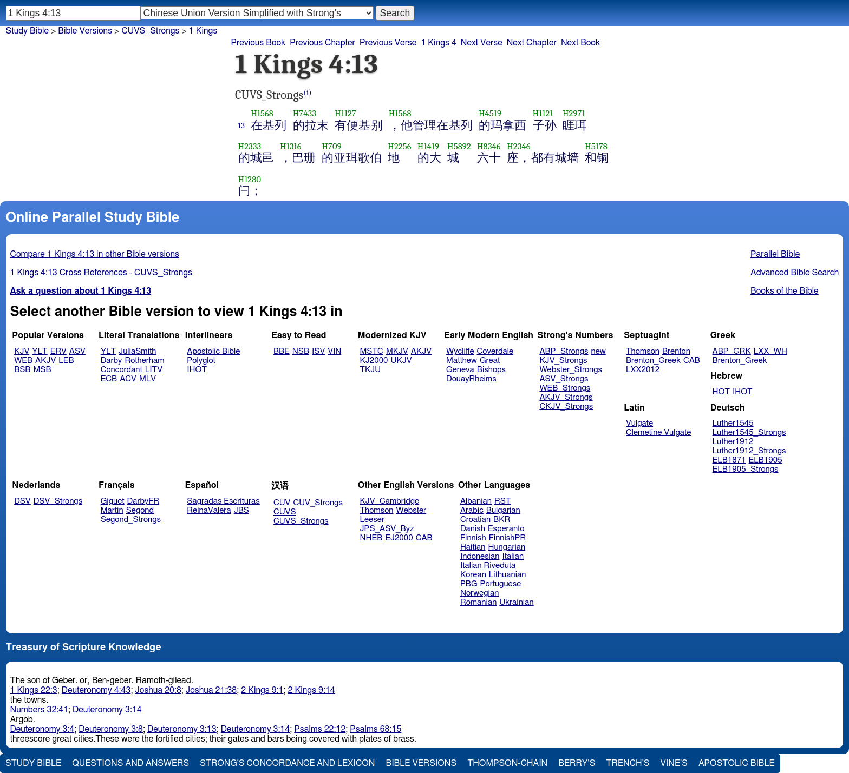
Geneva (460, 370)
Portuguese (500, 584)
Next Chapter (532, 42)
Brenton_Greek (653, 360)
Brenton (676, 351)
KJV (21, 351)
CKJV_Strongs (566, 406)
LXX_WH (770, 351)
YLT (39, 351)
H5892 (459, 146)
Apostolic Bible (736, 763)
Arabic (472, 510)
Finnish (473, 538)
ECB (109, 379)
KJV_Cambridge (390, 501)
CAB (691, 360)
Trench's (627, 763)
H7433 (304, 113)
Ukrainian (516, 602)
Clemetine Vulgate (658, 432)
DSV (22, 501)
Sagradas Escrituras (223, 501)
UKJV (401, 360)
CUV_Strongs (317, 503)
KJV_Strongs (563, 360)
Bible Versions (85, 31)
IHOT (197, 370)
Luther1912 (733, 442)
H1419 (428, 146)
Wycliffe (460, 351)
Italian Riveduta (487, 565)
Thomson (642, 351)
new (598, 351)
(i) (308, 92)
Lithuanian (507, 575)
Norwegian (479, 593)
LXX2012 (642, 370)
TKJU (370, 370)
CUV (282, 503)
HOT (721, 392)
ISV (318, 351)
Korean (473, 575)
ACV (128, 379)
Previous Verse (388, 42)
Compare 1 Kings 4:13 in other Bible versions (94, 254)
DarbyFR (143, 501)
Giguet (113, 501)
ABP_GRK (732, 351)
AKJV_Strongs (565, 397)
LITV (153, 370)
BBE (281, 351)
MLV (147, 379)
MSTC (371, 351)
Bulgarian (503, 510)
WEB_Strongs (564, 388)
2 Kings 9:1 (262, 690)
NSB (300, 351)
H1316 (291, 146)
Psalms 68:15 (375, 729)
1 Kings (203, 31)
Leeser (372, 520)
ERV (58, 351)
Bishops (491, 370)
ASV (77, 351)
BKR (501, 520)
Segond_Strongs (131, 520)
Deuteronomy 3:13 (182, 729)
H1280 (250, 179)
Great (490, 360)
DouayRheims (471, 379)
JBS (241, 510)
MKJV (397, 351)
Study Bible (27, 31)
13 (241, 125)
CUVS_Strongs (150, 31)
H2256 (399, 146)
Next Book (580, 42)
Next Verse (481, 42)
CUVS (284, 512)
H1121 (543, 113)
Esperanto (506, 529)
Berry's (576, 763)
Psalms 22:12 (319, 729)
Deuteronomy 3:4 (42, 729)
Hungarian (507, 547)
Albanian (476, 501)
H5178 (596, 146)
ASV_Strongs (563, 379)
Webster (411, 510)
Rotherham (144, 360)
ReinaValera (209, 510)
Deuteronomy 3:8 (111, 729)
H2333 (250, 146)
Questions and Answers (130, 763)
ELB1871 (729, 460)
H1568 (262, 113)
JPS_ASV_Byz (387, 529)
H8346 (489, 146)
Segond (140, 510)
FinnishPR (507, 538)
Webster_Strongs (570, 370)
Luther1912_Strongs (749, 451)
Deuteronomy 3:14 (107, 709)
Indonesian (480, 556)
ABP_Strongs (563, 351)
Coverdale (495, 351)
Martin (112, 510)
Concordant (121, 370)
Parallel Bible (775, 254)
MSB (42, 370)
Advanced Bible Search (794, 272)
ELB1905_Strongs (746, 469)
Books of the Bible (784, 291)
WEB (23, 360)
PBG (469, 584)
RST (502, 501)
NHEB (371, 538)
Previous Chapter (322, 42)
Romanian (478, 602)
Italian (513, 556)
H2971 (574, 113)
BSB (22, 370)
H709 (331, 146)
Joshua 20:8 (158, 690)
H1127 (345, 113)
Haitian (473, 547)
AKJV (45, 360)
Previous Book (258, 42)
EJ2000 (399, 538)
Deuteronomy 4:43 (96, 690)
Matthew (461, 360)
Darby (111, 360)
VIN (334, 351)
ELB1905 (765, 460)
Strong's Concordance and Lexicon (287, 763)
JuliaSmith (137, 351)
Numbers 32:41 (39, 709)
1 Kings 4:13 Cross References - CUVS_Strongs (101, 272)
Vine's (674, 763)
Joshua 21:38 (211, 690)
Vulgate (639, 423)
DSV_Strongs (58, 501)
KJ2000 (374, 360)
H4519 (490, 113)
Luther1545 (733, 423)
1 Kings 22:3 (33, 690)
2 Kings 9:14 (311, 690)
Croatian (475, 520)
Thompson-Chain (507, 763)
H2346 (519, 146)
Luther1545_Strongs (749, 432)
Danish (472, 529)
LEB (66, 360)
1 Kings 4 (438, 42)
